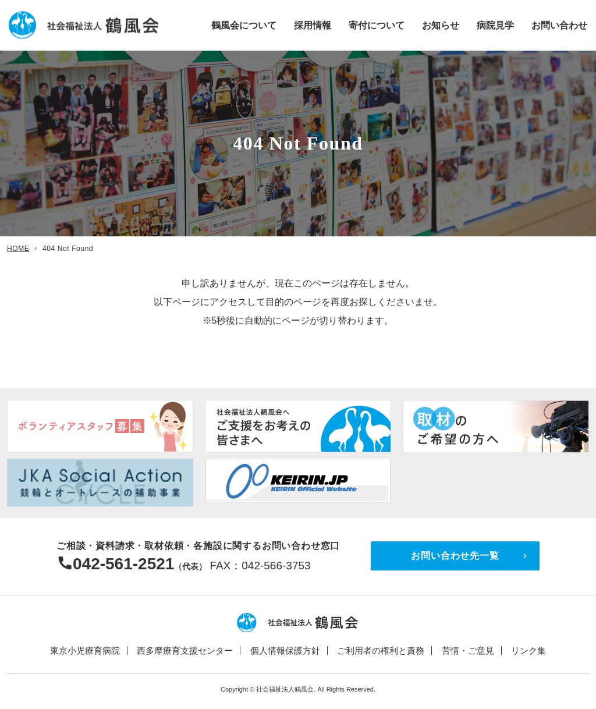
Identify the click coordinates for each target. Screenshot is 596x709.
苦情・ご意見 (468, 650)
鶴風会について (243, 25)
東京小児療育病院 (85, 650)
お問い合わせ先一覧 (455, 556)
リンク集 (528, 650)
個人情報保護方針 (285, 650)
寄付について (377, 25)
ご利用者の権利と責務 (380, 650)
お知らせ (440, 25)
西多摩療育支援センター (185, 650)
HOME (18, 248)
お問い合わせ (559, 25)
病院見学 (495, 25)
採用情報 (312, 25)
